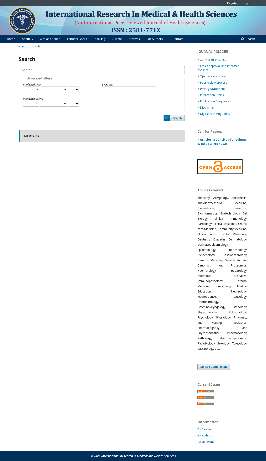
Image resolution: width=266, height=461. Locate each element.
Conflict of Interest (213, 60)
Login (246, 3)
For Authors (155, 39)
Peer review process (213, 82)
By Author (107, 84)
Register (232, 3)
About (26, 39)
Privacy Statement (212, 89)
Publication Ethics (212, 95)
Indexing (99, 39)
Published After (32, 84)
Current (117, 39)
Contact (177, 39)
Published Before (33, 98)
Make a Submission (213, 367)
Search (250, 39)
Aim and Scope (50, 39)
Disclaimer (207, 107)
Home (11, 39)
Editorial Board (77, 39)
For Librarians (205, 442)
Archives (134, 39)
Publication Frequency (215, 101)
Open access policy (213, 76)
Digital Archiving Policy (215, 114)
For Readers (205, 429)
